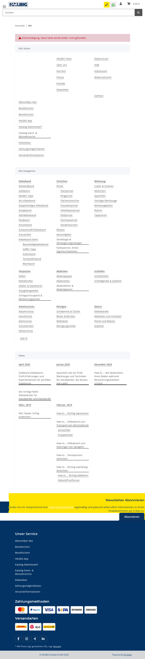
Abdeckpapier (64, 276)
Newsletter (63, 89)
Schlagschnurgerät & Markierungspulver (30, 297)
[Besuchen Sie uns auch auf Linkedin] (43, 639)
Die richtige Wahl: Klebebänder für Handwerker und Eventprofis (35, 395)
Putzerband (25, 224)
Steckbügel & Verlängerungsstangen (69, 241)
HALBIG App (25, 120)
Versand (57, 646)
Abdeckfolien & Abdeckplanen (65, 287)
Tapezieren (100, 215)
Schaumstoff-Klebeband (32, 229)
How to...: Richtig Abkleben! (73, 475)
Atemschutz (25, 321)
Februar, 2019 (64, 404)
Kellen (22, 276)
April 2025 (24, 364)
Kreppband (25, 210)
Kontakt (61, 83)
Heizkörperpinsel (70, 210)
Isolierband (29, 254)
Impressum (100, 71)
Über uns (62, 64)
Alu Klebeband (27, 200)
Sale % (23, 338)
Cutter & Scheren (104, 186)
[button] (121, 3)
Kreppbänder (65, 434)
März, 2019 (25, 404)
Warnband (29, 263)
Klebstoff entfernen (69, 480)
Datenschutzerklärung (61, 507)
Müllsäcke (62, 321)
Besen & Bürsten (66, 316)
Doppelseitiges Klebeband (33, 205)
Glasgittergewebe (28, 290)
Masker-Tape (26, 195)
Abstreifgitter (64, 234)
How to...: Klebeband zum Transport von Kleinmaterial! (73, 423)
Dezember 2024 (103, 364)
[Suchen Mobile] (69, 12)
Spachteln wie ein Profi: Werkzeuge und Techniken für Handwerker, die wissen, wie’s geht (72, 378)
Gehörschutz (26, 330)
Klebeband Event (28, 239)
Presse (60, 77)
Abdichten (100, 190)
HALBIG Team (64, 58)
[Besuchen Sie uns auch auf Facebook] (18, 639)
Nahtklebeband (27, 215)
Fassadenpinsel (69, 205)
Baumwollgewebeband (35, 244)
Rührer (98, 210)
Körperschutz (26, 311)
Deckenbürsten (69, 224)
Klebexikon (25, 142)
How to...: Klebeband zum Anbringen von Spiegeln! (71, 445)
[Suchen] (138, 12)
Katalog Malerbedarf (30, 126)
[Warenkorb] (133, 4)
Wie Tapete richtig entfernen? (29, 415)
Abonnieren (131, 517)
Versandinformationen (31, 155)
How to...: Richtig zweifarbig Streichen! (72, 468)
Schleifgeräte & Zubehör (108, 280)
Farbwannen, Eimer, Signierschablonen (68, 249)
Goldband (24, 190)
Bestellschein (26, 108)
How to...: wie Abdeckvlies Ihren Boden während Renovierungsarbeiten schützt (108, 378)
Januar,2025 (63, 364)
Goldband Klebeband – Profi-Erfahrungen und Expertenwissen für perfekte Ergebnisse (35, 378)
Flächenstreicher (70, 200)
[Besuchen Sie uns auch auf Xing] (34, 639)
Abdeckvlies (63, 280)
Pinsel (60, 186)
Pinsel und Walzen (104, 321)
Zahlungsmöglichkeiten (32, 148)
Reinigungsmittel (66, 325)
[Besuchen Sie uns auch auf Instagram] (26, 639)
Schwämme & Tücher (68, 311)
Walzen (61, 229)
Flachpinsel (67, 190)
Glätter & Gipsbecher (30, 285)
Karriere (61, 71)
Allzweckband (26, 186)
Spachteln (100, 195)
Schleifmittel (101, 276)
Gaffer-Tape (29, 249)
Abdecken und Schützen (108, 316)
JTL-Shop (128, 654)
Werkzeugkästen (103, 205)
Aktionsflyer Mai (28, 102)
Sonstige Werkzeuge (105, 200)
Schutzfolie (25, 234)
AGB (96, 64)
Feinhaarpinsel (69, 220)
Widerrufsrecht (102, 77)
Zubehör (99, 325)
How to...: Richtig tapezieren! (73, 413)
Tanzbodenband (32, 258)
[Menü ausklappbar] (4, 5)
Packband (24, 220)
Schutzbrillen (26, 325)
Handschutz (25, 316)
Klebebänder (101, 311)
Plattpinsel (66, 215)
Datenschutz (101, 58)
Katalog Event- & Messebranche (28, 134)
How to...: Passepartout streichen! (69, 457)
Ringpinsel (66, 195)
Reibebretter (26, 280)
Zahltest (98, 95)
